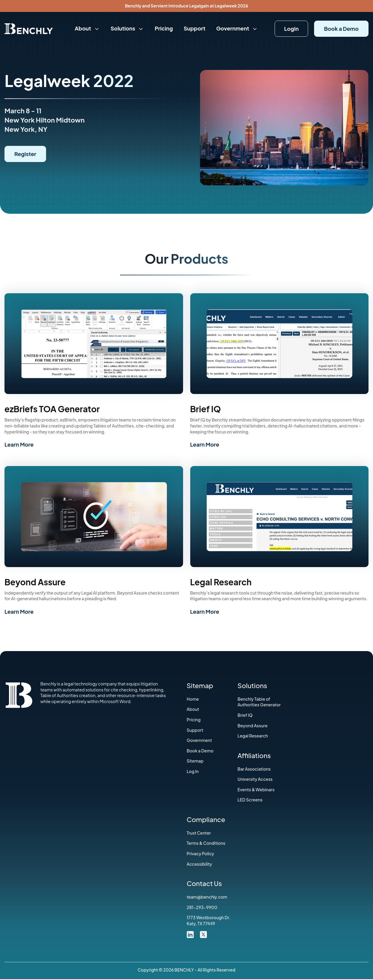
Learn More (19, 444)
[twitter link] (203, 934)
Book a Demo (341, 28)
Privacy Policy (200, 853)
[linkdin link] (190, 934)
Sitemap (195, 760)
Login (291, 28)
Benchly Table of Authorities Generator (259, 702)
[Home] (28, 28)
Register (25, 153)
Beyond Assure (252, 725)
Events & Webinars (256, 789)
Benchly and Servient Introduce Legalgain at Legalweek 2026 (186, 5)
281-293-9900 (202, 907)
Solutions (127, 28)
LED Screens (250, 799)
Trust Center (199, 833)
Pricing (164, 28)
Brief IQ (244, 715)
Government (237, 28)
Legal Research (252, 735)
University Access (254, 779)
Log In (193, 771)
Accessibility (199, 864)
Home (193, 699)
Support (194, 28)
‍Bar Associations (254, 769)
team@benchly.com (207, 896)
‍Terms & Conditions (206, 843)
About (87, 28)
